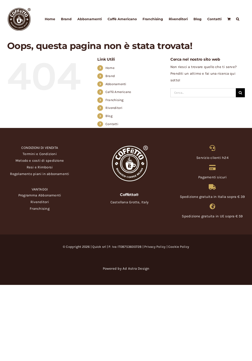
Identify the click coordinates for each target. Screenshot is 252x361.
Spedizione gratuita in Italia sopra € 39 (212, 197)
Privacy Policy (155, 247)
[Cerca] (240, 92)
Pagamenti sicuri (212, 177)
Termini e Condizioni (40, 154)
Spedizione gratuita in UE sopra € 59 (212, 216)
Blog (109, 116)
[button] (237, 19)
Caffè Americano (118, 92)
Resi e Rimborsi (40, 167)
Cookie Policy (178, 247)
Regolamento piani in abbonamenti (39, 174)
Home (109, 68)
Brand (110, 76)
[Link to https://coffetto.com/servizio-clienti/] (212, 148)
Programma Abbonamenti (39, 195)
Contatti (111, 124)
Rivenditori (113, 108)
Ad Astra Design (136, 268)
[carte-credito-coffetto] (126, 255)
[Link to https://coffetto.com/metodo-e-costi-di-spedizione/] (212, 187)
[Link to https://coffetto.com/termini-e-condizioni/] (212, 167)
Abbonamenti (115, 84)
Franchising (114, 100)
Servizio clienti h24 (212, 158)
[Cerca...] (203, 92)
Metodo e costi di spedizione (39, 160)
